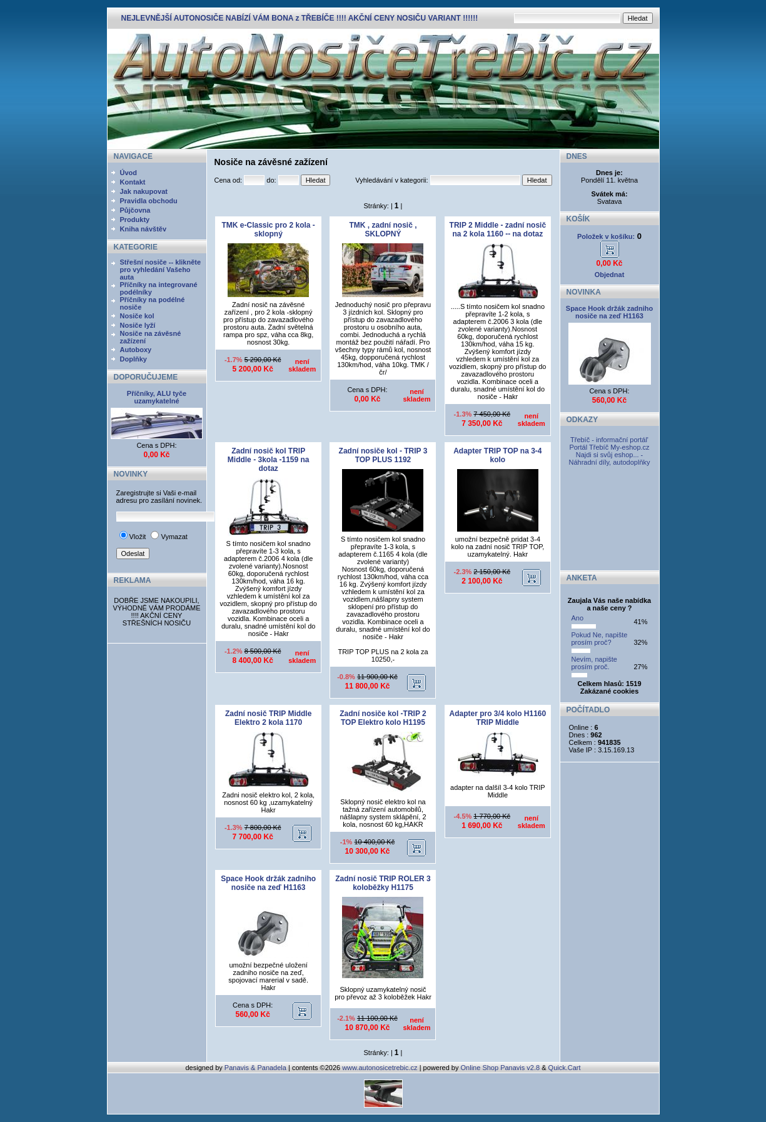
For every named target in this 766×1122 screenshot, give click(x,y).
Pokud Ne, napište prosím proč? (600, 638)
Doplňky (133, 359)
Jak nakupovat (144, 191)
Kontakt (133, 182)
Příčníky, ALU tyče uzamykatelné (156, 397)
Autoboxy (136, 349)
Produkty (135, 219)
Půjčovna (135, 210)
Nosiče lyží (138, 325)
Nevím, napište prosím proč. (594, 662)
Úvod (129, 172)
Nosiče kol (137, 316)
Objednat (610, 274)
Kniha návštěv (143, 229)
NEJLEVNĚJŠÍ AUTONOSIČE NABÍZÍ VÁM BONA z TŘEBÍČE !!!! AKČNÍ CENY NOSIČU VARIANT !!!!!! (299, 18)
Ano (578, 618)
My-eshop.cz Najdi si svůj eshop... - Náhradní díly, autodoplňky (609, 454)
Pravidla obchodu (149, 201)
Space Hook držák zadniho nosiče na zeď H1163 (609, 312)
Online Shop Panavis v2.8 (500, 1067)
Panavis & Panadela (256, 1067)
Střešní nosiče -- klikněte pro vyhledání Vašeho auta (160, 269)
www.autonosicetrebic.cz (379, 1067)
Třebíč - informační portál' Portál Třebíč (608, 443)
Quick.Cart (564, 1067)
